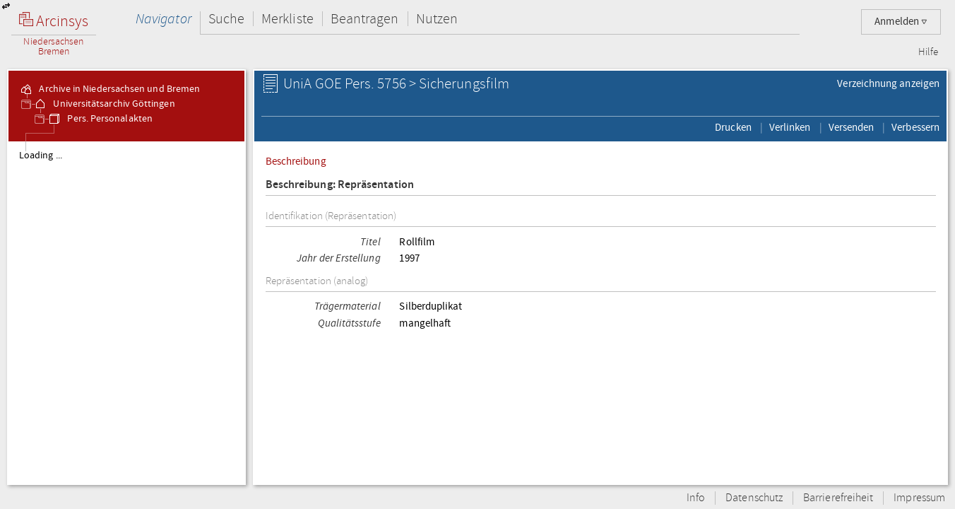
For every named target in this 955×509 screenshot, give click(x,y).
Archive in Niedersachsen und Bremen (109, 89)
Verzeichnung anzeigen (888, 83)
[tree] (126, 312)
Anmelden (900, 21)
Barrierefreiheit (838, 498)
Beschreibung (296, 161)
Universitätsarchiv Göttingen (103, 104)
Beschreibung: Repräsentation (340, 184)
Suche (226, 19)
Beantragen (365, 19)
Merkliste (287, 19)
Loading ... (40, 155)
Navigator (163, 19)
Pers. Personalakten (100, 118)
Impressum (919, 498)
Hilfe (928, 52)
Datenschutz (754, 498)
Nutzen (437, 19)
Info (696, 498)
